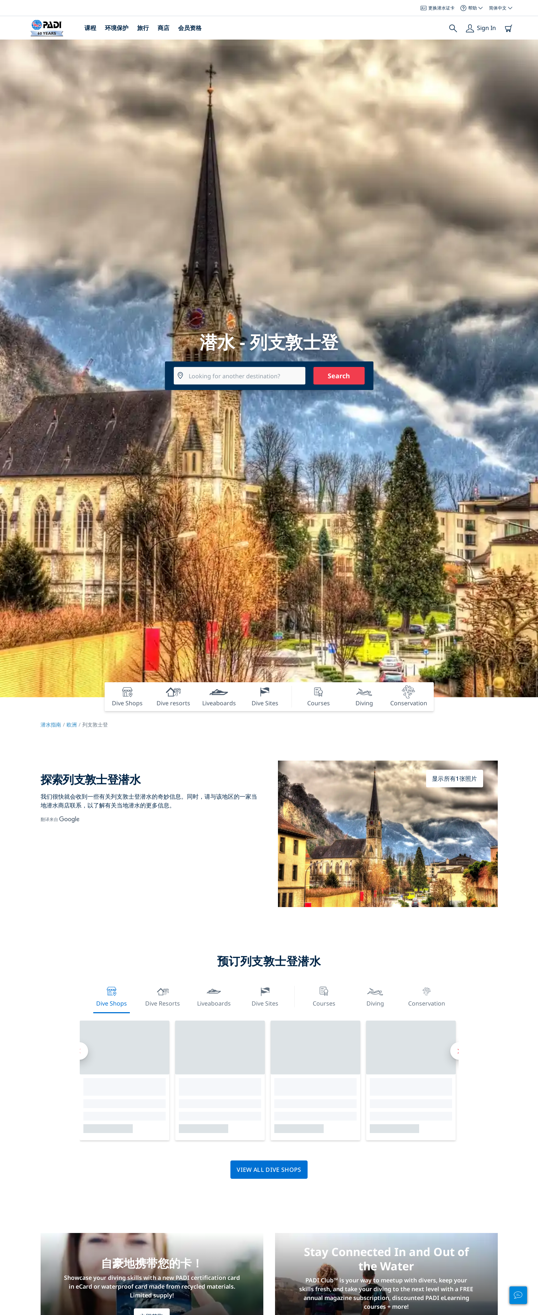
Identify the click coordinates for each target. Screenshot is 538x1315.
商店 (163, 28)
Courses (324, 995)
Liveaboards (214, 995)
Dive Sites (265, 995)
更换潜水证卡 (438, 8)
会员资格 (190, 28)
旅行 (143, 28)
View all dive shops (269, 1170)
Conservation (426, 995)
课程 (90, 28)
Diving (375, 995)
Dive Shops (111, 995)
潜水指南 (51, 724)
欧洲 (72, 724)
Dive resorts (162, 995)
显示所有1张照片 (454, 778)
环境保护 (116, 28)
